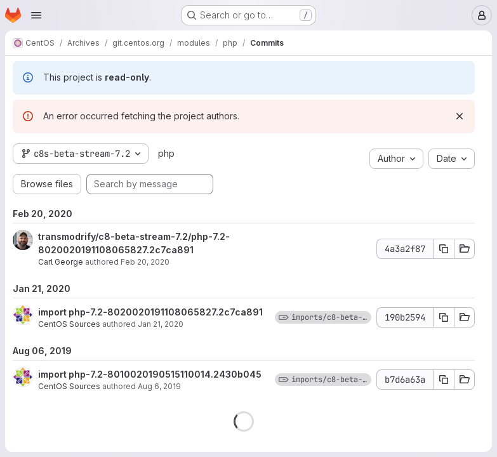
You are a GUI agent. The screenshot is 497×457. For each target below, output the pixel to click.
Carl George (60, 262)
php (166, 153)
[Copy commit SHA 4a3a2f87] (444, 249)
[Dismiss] (459, 116)
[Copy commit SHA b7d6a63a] (444, 379)
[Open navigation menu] (36, 15)
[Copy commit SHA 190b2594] (444, 317)
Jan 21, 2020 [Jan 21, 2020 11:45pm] (160, 324)
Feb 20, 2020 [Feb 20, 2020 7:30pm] (145, 262)
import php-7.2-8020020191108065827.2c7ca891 (150, 312)
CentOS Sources (69, 324)
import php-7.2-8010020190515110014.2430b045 (150, 374)
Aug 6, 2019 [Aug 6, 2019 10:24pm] (159, 386)
